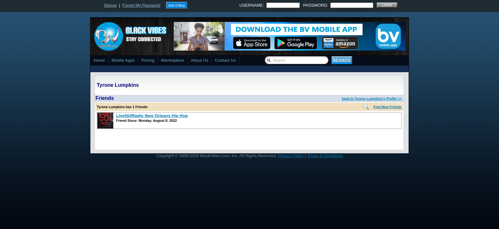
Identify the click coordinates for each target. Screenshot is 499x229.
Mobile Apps (123, 60)
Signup (110, 5)
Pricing (147, 60)
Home (99, 60)
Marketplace (172, 60)
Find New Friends (387, 107)
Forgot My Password (141, 5)
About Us (199, 60)
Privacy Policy (291, 155)
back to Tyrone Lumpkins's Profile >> (372, 99)
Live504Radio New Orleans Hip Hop (152, 115)
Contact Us (225, 60)
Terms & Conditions (325, 155)
